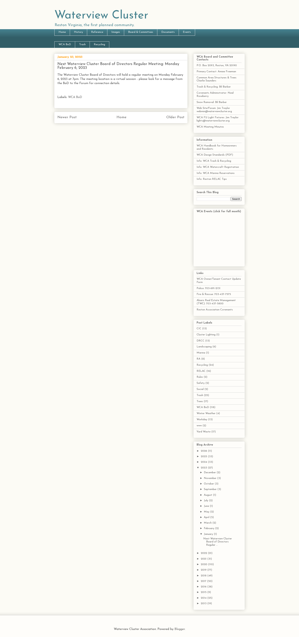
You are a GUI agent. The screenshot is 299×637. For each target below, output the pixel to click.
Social (200, 389)
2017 (204, 581)
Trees (200, 401)
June (207, 506)
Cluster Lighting (206, 334)
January (209, 534)
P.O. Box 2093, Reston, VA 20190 (217, 65)
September (210, 489)
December (210, 472)
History (78, 32)
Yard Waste (204, 431)
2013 (204, 603)
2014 (204, 598)
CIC (199, 328)
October (209, 483)
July (206, 500)
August (208, 495)
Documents (168, 32)
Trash (82, 44)
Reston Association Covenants (215, 309)
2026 (204, 451)
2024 (204, 462)
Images (115, 32)
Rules (200, 377)
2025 (204, 456)
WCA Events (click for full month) (219, 211)
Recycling (99, 44)
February (209, 528)
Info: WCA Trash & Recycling (214, 161)
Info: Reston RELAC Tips (212, 179)
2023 (204, 467)
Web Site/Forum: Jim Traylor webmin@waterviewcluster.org (214, 110)
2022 (204, 553)
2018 (204, 575)
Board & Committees (140, 32)
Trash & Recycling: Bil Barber (214, 86)
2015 (204, 592)
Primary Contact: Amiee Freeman (216, 71)
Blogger (179, 629)
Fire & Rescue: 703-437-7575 (214, 294)
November (210, 478)
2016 (204, 586)
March (208, 522)
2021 (204, 558)
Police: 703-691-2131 (208, 288)
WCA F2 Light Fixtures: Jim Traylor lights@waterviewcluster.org (218, 119)
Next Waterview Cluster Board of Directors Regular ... (217, 542)
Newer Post (67, 117)
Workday (202, 419)
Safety (201, 383)
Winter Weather (206, 413)
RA (198, 358)
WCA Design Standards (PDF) (215, 154)
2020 (204, 564)
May (207, 511)
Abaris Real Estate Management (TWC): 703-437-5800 (216, 302)
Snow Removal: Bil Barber (212, 102)
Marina (201, 352)
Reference (97, 32)
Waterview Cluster (101, 15)
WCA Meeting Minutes (210, 126)
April (207, 517)
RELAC (201, 371)
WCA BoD (65, 44)
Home (62, 32)
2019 (204, 570)
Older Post (175, 117)
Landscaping (204, 346)
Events (187, 32)
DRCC (200, 340)
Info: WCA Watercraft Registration (218, 167)
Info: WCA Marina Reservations (216, 173)
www (199, 425)
